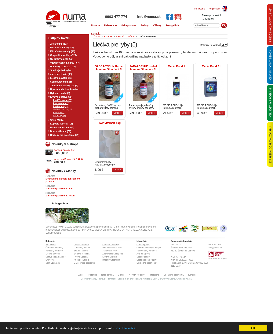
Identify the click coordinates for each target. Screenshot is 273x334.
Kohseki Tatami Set (64, 150)
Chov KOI (50, 260)
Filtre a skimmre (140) (62, 47)
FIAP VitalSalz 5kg (109, 122)
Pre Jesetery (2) (61, 103)
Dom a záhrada (53, 263)
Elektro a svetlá (53, 254)
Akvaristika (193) (59, 44)
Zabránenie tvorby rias (112, 254)
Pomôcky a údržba (54, 251)
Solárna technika (81, 254)
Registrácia (214, 9)
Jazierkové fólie (109, 251)
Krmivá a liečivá (109, 257)
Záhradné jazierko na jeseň (60, 195)
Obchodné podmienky (146, 263)
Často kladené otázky (146, 260)
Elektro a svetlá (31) (61, 78)
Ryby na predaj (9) (60, 93)
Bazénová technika (111, 260)
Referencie (92, 275)
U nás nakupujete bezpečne (218, 258)
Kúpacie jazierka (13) (61, 123)
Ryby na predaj (81, 257)
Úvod (80, 275)
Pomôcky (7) (59, 115)
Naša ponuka (107, 275)
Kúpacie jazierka (81, 260)
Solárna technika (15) (61, 81)
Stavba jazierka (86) (60, 70)
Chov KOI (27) (57, 120)
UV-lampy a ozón (82, 248)
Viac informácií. (126, 328)
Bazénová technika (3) (62, 127)
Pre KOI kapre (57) (62, 100)
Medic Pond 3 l (211, 66)
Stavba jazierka (81, 251)
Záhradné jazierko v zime (59, 188)
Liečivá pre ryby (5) (62, 109)
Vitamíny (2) (59, 112)
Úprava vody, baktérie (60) (64, 89)
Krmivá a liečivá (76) (61, 97)
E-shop (121, 275)
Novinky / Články (136, 275)
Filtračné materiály (110, 244)
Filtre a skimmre (81, 244)
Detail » (117, 113)
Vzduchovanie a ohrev (112, 248)
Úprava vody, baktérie (56, 257)
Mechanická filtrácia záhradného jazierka (63, 180)
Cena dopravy (143, 244)
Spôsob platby (143, 257)
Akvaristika (51, 244)
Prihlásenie (199, 9)
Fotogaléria (154, 275)
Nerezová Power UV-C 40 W (68, 159)
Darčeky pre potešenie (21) (64, 135)
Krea (189, 279)
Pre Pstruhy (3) (60, 106)
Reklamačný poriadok (146, 251)
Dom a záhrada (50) (60, 131)
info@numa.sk (149, 17)
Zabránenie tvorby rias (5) (64, 85)
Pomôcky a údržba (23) (63, 66)
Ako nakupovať (143, 254)
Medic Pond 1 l (177, 66)
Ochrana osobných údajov (148, 248)
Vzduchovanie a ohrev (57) (65, 62)
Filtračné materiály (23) (62, 51)
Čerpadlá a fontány (54, 248)
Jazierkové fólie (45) (61, 74)
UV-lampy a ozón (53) (61, 59)
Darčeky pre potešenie (84, 263)
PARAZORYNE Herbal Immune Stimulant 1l (143, 68)
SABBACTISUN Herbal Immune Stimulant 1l (109, 68)
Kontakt (191, 275)
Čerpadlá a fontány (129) (63, 55)
